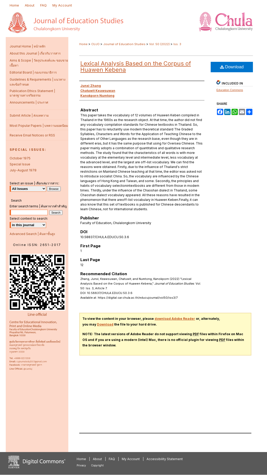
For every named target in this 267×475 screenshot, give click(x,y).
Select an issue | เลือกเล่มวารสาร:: (34, 183)
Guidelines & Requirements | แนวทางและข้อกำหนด (37, 81)
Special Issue (20, 164)
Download (232, 67)
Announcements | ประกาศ (29, 102)
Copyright (97, 465)
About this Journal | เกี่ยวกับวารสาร (35, 53)
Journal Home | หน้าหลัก (27, 46)
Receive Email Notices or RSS (32, 135)
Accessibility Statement (165, 459)
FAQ (112, 459)
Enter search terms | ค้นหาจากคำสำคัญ (38, 206)
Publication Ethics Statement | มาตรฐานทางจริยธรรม (32, 93)
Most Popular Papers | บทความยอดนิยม (39, 126)
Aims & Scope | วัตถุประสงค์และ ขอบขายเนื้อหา (39, 62)
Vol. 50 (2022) (159, 44)
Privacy (81, 465)
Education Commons (229, 90)
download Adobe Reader (175, 319)
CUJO (95, 44)
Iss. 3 (177, 44)
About (97, 459)
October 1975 (20, 158)
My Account (131, 459)
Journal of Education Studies (124, 44)
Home (83, 44)
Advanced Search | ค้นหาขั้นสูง (32, 234)
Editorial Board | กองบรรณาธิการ (33, 72)
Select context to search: (29, 218)
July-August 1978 (23, 170)
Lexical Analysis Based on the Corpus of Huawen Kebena (135, 66)
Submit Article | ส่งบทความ (29, 115)
